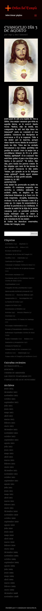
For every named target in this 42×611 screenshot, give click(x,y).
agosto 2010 (9, 525)
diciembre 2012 (10, 430)
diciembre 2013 (10, 392)
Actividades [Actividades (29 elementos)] (11, 244)
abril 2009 (8, 580)
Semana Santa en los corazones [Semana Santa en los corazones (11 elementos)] (18, 349)
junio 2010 (8, 532)
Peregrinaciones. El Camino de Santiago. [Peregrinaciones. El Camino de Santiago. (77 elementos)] (19, 321)
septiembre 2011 (11, 481)
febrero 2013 (9, 423)
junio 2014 (8, 389)
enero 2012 (9, 467)
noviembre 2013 (11, 396)
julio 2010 (8, 528)
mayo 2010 (9, 535)
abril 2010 (8, 539)
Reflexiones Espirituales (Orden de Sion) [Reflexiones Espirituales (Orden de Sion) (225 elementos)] (20, 334)
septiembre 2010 (11, 522)
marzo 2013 (9, 419)
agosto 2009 (9, 566)
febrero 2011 (9, 505)
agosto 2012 (9, 443)
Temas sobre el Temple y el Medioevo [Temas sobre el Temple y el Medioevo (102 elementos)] (21, 356)
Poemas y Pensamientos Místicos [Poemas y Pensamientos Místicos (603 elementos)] (19, 329)
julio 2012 (8, 447)
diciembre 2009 (11, 552)
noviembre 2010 (11, 515)
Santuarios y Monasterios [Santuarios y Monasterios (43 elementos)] (16, 342)
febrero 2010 (9, 545)
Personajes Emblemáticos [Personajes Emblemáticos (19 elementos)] (16, 325)
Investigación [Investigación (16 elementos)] (25, 298)
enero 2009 (9, 590)
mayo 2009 (9, 576)
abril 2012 (8, 457)
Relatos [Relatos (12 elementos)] (28, 339)
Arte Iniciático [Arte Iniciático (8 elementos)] (11, 247)
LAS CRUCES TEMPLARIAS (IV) (17, 376)
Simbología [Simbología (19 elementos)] (24, 353)
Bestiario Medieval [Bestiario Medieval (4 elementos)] (13, 251)
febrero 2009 (9, 586)
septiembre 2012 (11, 440)
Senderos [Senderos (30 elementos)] (10, 353)
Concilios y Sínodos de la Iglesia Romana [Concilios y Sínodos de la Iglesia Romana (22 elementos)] (19, 270)
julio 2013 (8, 406)
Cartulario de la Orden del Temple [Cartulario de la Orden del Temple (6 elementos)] (18, 254)
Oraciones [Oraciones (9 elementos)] (10, 316)
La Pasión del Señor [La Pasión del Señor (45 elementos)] (14, 302)
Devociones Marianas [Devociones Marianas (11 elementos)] (14, 274)
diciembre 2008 (11, 593)
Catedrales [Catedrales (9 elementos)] (22, 258)
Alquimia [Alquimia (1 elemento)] (23, 244)
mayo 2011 (8, 494)
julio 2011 (8, 488)
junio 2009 (8, 573)
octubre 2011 (9, 477)
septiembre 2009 (11, 563)
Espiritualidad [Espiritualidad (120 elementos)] (12, 284)
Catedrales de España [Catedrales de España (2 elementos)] (14, 261)
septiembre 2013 (11, 402)
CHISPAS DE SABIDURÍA (14, 373)
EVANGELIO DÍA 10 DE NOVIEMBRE (20, 380)
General (23, 35)
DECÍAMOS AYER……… (13, 366)
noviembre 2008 (11, 597)
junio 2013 (8, 409)
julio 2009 (8, 569)
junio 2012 (8, 450)
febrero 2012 (9, 464)
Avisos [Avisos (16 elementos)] (24, 247)
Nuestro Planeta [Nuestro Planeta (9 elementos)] (24, 312)
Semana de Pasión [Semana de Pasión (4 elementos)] (13, 346)
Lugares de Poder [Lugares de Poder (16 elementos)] (13, 305)
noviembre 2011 (11, 474)
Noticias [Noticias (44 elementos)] (10, 312)
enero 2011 (8, 508)
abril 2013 (8, 416)
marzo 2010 (9, 542)
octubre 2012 (9, 436)
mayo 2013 (8, 413)
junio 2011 (8, 491)
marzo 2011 (9, 501)
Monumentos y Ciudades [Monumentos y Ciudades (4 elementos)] (15, 309)
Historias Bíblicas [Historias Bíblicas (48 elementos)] (25, 295)
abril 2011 (8, 498)
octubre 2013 (9, 399)
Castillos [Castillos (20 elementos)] (10, 258)
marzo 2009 (9, 583)
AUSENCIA (8, 370)
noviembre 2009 (11, 556)
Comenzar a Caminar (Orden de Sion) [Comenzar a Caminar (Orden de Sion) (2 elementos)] (20, 265)
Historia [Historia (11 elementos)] (9, 295)
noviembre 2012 (11, 433)
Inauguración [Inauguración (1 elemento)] (11, 298)
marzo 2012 (9, 460)
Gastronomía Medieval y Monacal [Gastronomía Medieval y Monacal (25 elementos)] (19, 291)
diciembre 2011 (10, 471)
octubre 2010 (9, 518)
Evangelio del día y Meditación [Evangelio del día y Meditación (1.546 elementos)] (18, 288)
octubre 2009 (10, 559)
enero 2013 (9, 426)
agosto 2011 (9, 484)
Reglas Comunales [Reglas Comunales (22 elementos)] (13, 339)
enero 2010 (9, 549)
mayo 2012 (8, 454)
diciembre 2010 (10, 511)
